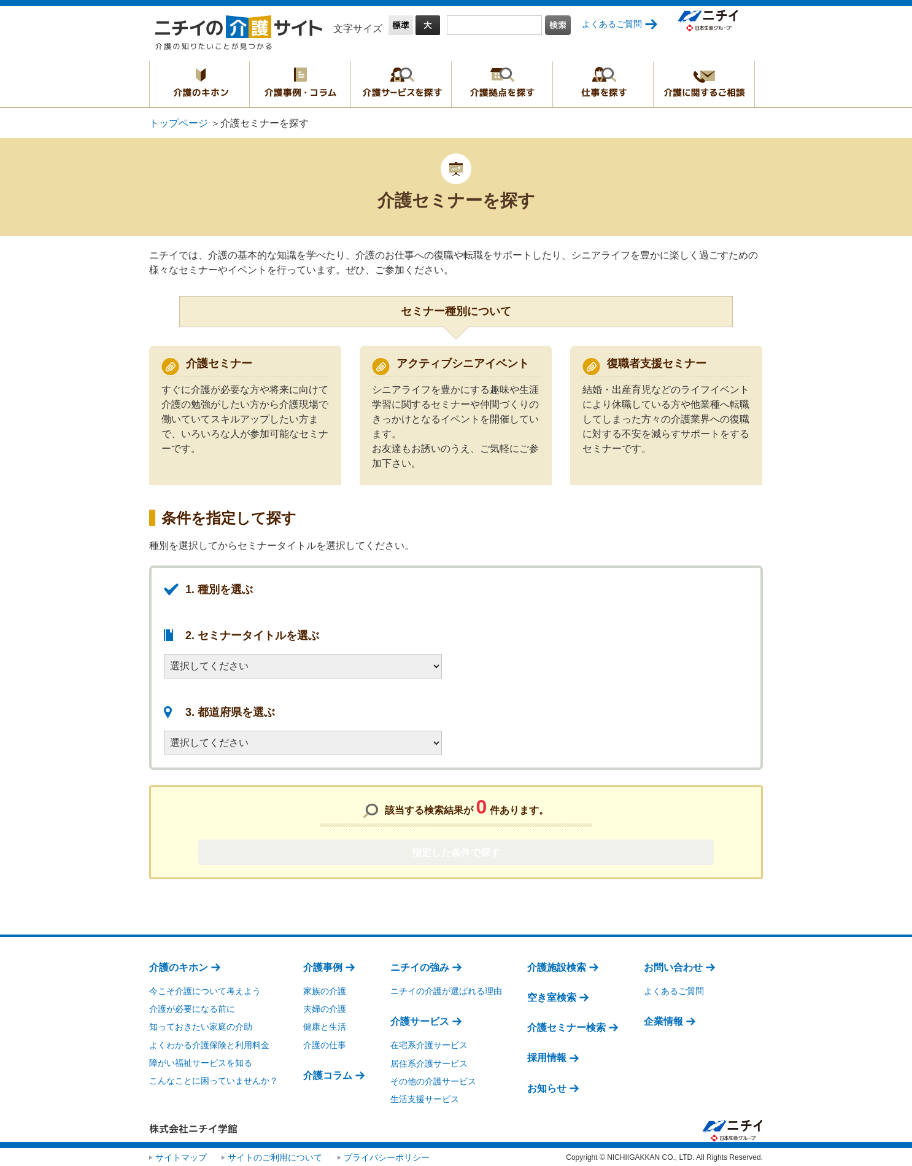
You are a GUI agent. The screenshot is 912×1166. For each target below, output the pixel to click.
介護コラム (327, 1074)
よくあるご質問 (612, 24)
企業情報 (663, 1020)
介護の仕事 (324, 1044)
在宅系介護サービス (429, 1044)
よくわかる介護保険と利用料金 (209, 1044)
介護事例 (322, 966)
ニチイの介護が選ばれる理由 (446, 990)
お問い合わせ (673, 966)
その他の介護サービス (433, 1080)
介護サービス (419, 1020)
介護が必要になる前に (192, 1007)
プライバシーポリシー (387, 1156)
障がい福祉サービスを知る (200, 1062)
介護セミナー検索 (566, 1026)
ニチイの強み (419, 966)
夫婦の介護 (324, 1007)
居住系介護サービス (429, 1062)
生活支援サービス (424, 1098)
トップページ (178, 123)
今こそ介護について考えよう (205, 990)
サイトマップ (181, 1156)
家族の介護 (324, 990)
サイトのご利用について (275, 1156)
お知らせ (546, 1087)
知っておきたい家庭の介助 (200, 1026)
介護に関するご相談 (704, 84)
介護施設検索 (556, 966)
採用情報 (546, 1057)
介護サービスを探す (401, 84)
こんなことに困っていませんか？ (213, 1079)
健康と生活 (324, 1026)
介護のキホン (199, 84)
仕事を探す (603, 84)
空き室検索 (551, 996)
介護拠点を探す (502, 84)
